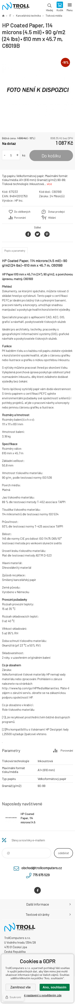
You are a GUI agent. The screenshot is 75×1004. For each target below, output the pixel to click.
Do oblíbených (22, 211)
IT (10, 15)
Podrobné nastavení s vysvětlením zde (37, 995)
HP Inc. (18, 200)
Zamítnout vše (20, 987)
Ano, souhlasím (54, 987)
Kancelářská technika (28, 15)
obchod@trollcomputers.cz (41, 868)
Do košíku (51, 155)
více (49, 184)
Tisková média (54, 15)
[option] (37, 90)
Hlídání (52, 217)
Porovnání (20, 217)
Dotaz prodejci (56, 211)
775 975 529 (41, 875)
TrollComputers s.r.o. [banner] (15, 7)
